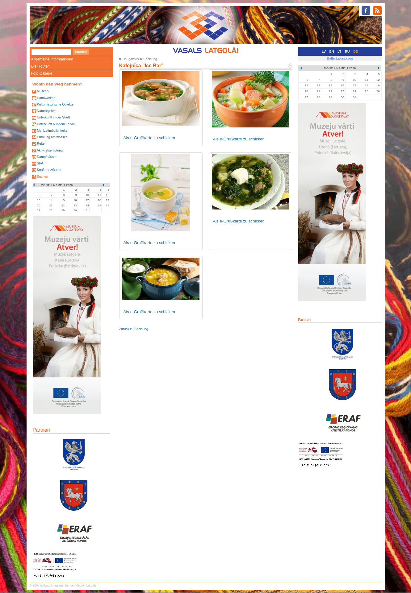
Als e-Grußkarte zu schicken (149, 137)
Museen (42, 91)
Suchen (42, 176)
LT (339, 51)
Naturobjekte (46, 111)
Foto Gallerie (41, 73)
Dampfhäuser (47, 157)
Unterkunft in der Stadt (53, 117)
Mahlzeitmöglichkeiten (53, 130)
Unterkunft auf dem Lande (56, 124)
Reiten (41, 143)
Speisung (150, 59)
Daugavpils (131, 59)
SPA (40, 163)
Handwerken (46, 98)
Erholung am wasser (52, 137)
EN (331, 51)
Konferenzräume (49, 170)
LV (324, 51)
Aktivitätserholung (50, 150)
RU (347, 51)
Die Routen (40, 66)
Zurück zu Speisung (133, 329)
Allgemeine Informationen (52, 59)
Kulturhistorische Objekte (55, 104)
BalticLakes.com (340, 58)
